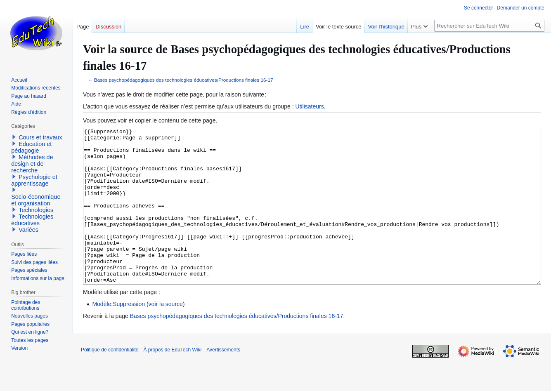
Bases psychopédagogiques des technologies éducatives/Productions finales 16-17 (183, 79)
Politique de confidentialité (109, 381)
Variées (28, 229)
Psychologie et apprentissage (34, 180)
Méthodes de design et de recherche (32, 164)
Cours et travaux (40, 137)
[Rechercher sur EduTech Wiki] (489, 26)
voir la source (166, 335)
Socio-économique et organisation (35, 200)
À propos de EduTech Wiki (172, 381)
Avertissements (223, 381)
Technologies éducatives (32, 219)
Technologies (36, 210)
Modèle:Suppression (118, 335)
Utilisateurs (309, 106)
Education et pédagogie (31, 147)
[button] (14, 137)
